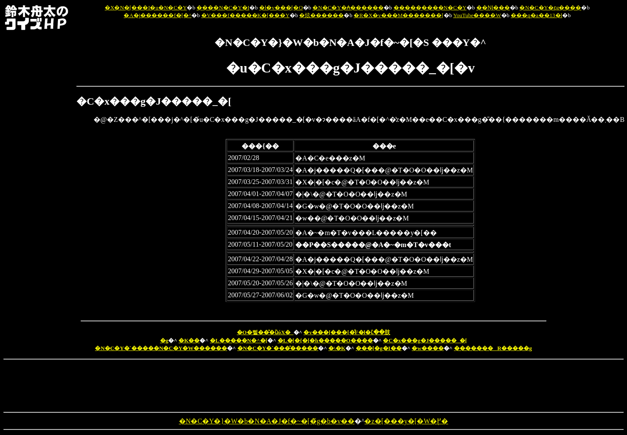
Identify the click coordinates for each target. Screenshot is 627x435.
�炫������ (321, 15)
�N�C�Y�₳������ (347, 7)
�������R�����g (493, 348)
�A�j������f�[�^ (157, 15)
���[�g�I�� (379, 348)
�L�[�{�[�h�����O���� (325, 340)
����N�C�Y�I (223, 7)
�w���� (427, 348)
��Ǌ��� (493, 7)
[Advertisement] (39, 162)
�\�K (336, 348)
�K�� (189, 340)
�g (164, 340)
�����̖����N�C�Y (430, 7)
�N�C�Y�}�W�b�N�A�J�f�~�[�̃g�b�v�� (266, 421)
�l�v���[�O (281, 7)
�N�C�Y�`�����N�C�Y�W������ (161, 348)
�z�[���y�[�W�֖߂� (406, 421)
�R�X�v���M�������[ (398, 15)
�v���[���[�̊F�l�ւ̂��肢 (346, 332)
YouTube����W (477, 15)
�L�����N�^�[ (238, 340)
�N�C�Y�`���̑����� (277, 348)
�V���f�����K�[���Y (245, 15)
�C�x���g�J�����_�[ (425, 340)
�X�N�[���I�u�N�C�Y (146, 7)
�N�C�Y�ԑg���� (550, 7)
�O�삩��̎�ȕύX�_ (265, 332)
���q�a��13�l (536, 15)
